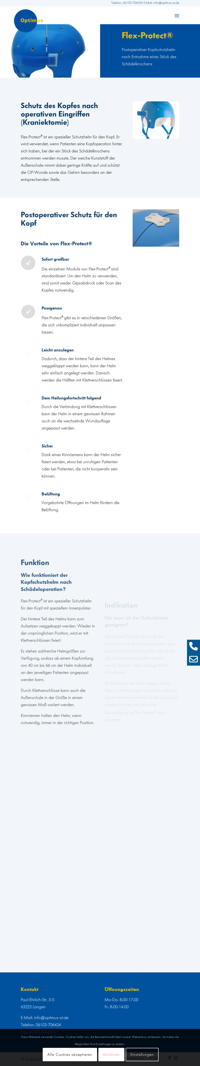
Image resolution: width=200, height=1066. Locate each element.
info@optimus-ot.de (51, 1017)
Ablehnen (111, 1054)
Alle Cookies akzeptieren (69, 1054)
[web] (28, 21)
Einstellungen (142, 1054)
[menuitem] (177, 15)
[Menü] (177, 15)
